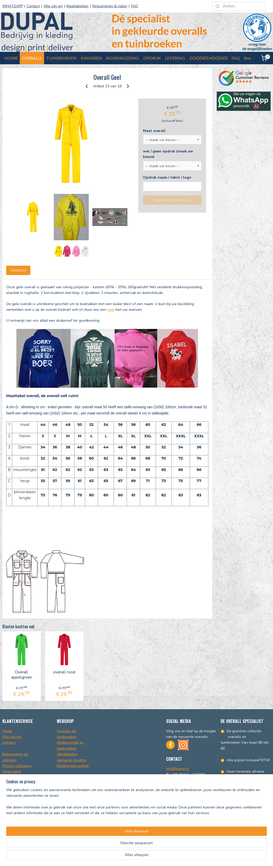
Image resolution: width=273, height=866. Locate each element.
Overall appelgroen (21, 675)
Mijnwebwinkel (197, 856)
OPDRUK (152, 57)
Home (7, 731)
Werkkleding (67, 754)
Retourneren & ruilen (109, 6)
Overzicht (18, 270)
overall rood (64, 672)
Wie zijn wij (53, 6)
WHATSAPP (12, 6)
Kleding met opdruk (73, 765)
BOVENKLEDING (122, 57)
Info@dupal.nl (177, 768)
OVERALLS (32, 57)
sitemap (129, 856)
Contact (33, 6)
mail (110, 309)
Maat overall (154, 130)
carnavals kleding (71, 760)
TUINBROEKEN (61, 57)
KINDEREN (91, 57)
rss (138, 856)
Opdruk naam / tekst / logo (167, 177)
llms (247, 57)
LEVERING (175, 57)
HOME (11, 57)
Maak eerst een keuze (172, 200)
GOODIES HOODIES (208, 57)
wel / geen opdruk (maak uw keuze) (168, 154)
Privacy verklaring (16, 765)
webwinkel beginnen (156, 856)
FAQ (134, 6)
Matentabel (11, 771)
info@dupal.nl (232, 835)
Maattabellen (77, 6)
